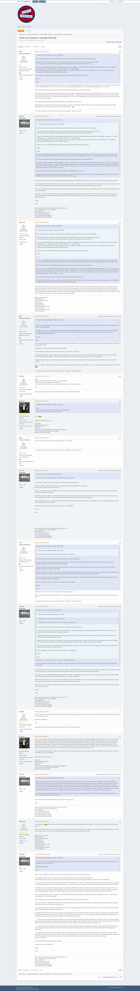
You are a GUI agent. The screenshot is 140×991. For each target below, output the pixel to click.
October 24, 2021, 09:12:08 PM (42, 736)
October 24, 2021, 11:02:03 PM (42, 774)
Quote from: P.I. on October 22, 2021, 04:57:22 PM (49, 474)
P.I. (22, 51)
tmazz (23, 401)
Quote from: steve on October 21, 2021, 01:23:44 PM (50, 320)
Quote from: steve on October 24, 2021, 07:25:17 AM (50, 546)
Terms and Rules (115, 987)
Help (110, 987)
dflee (22, 376)
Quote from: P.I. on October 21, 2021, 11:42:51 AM (49, 120)
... (32, 46)
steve (22, 116)
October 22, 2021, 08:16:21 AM (42, 376)
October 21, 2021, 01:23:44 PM (42, 116)
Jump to (99, 977)
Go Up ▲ (122, 987)
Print (120, 46)
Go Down (20, 46)
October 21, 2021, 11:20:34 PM (42, 316)
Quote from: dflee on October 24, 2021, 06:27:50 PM (50, 858)
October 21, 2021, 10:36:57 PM (42, 222)
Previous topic (110, 42)
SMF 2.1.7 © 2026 (20, 987)
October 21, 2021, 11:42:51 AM (42, 51)
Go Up (19, 970)
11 (41, 46)
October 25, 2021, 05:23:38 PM (43, 854)
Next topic (119, 42)
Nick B (23, 222)
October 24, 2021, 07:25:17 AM (42, 470)
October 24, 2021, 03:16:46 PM (42, 606)
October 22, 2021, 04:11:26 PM (42, 401)
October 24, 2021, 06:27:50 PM (42, 711)
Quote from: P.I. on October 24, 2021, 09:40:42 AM (49, 610)
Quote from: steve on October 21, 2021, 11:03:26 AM (50, 55)
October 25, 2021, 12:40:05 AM (42, 821)
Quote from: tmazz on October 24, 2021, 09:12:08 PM (50, 778)
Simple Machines (28, 987)
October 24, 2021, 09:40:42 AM (42, 542)
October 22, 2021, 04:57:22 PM (42, 437)
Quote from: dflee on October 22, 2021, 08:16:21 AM (50, 404)
